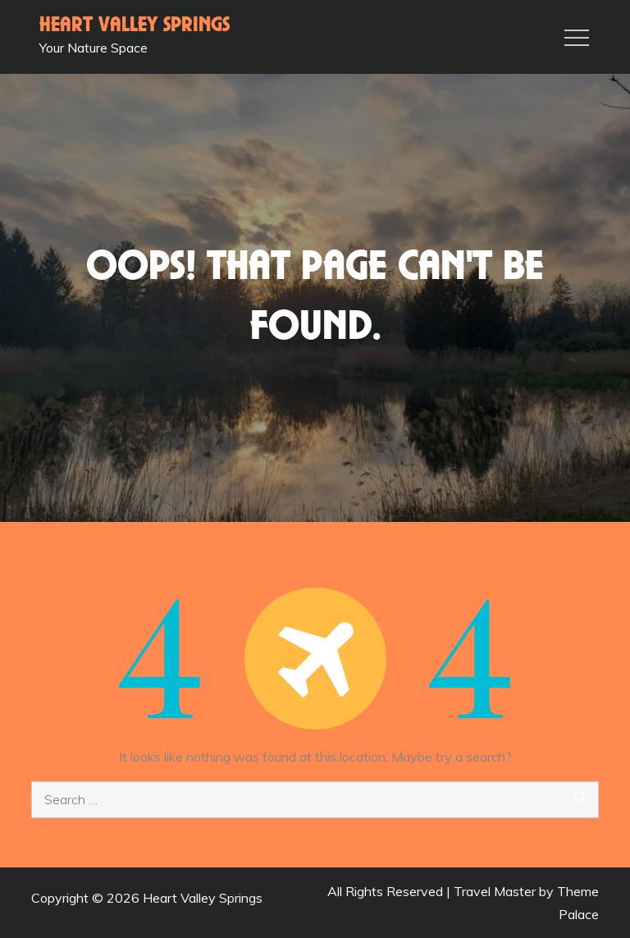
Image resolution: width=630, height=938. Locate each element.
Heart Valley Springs (134, 25)
